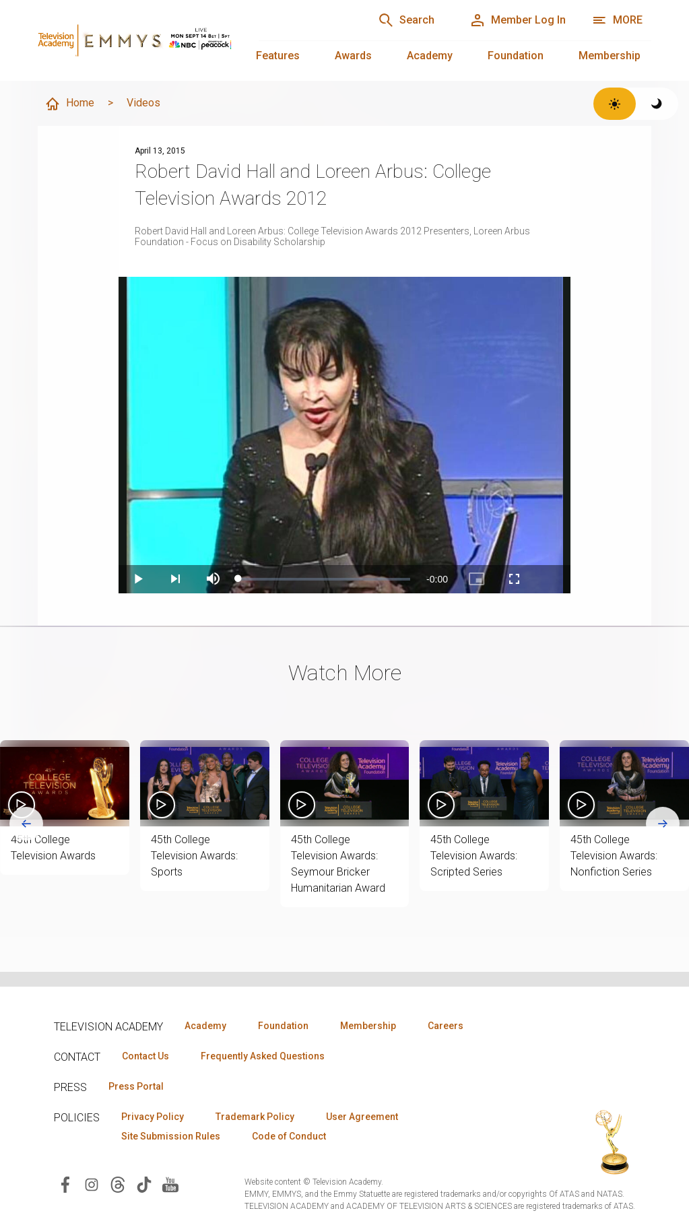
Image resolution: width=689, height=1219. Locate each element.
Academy (430, 55)
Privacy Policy (152, 1116)
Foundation (516, 55)
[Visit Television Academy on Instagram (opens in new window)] (91, 1183)
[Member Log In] (518, 20)
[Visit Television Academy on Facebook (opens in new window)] (65, 1183)
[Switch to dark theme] (657, 104)
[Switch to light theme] (614, 104)
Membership (610, 55)
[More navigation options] (617, 20)
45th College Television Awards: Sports (194, 855)
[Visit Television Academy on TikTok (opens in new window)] (144, 1183)
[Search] (406, 20)
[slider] (324, 579)
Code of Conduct (289, 1136)
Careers (445, 1025)
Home (69, 104)
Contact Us (145, 1056)
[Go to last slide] (26, 824)
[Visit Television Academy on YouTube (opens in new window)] (170, 1183)
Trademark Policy (255, 1116)
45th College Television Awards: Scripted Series (473, 855)
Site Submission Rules (170, 1136)
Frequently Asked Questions (263, 1056)
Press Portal (136, 1086)
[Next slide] (663, 824)
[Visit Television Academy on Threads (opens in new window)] (117, 1183)
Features (278, 55)
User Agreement (362, 1116)
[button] (64, 783)
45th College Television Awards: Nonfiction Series (613, 855)
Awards (353, 55)
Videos (143, 102)
